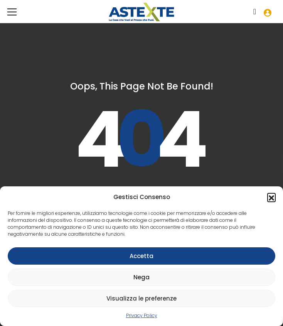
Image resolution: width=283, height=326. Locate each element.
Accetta (141, 256)
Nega (141, 277)
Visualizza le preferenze (141, 298)
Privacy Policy (141, 315)
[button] (271, 197)
